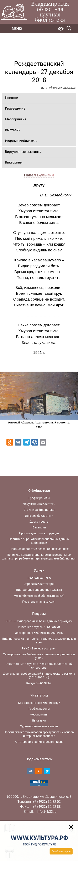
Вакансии (39, 527)
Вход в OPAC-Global (39, 683)
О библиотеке (39, 491)
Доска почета (39, 521)
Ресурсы (39, 614)
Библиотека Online (39, 578)
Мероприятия (15, 119)
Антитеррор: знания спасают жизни (39, 741)
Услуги (39, 571)
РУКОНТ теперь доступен (39, 648)
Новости (11, 98)
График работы (39, 498)
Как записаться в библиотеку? (39, 702)
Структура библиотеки (39, 509)
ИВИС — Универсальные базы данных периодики (39, 621)
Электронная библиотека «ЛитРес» (39, 632)
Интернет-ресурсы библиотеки (39, 627)
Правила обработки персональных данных (39, 549)
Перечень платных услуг (39, 601)
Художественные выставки (39, 726)
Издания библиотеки (21, 141)
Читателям (39, 695)
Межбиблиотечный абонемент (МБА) (39, 595)
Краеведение (15, 108)
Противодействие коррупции (39, 533)
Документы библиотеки (39, 504)
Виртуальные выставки (23, 152)
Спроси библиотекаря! (39, 584)
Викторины (13, 162)
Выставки (12, 130)
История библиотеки (39, 515)
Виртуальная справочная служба (39, 589)
